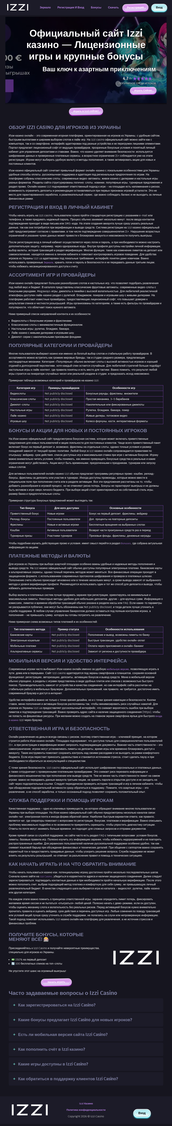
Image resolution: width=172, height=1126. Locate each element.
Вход (159, 7)
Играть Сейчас (142, 90)
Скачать (113, 7)
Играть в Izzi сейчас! (86, 112)
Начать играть (56, 983)
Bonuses (126, 544)
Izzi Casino (46, 877)
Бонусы (96, 7)
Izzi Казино (86, 1105)
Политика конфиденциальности (86, 1112)
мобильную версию (119, 670)
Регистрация (135, 7)
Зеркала (49, 263)
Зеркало (45, 7)
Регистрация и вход (70, 7)
